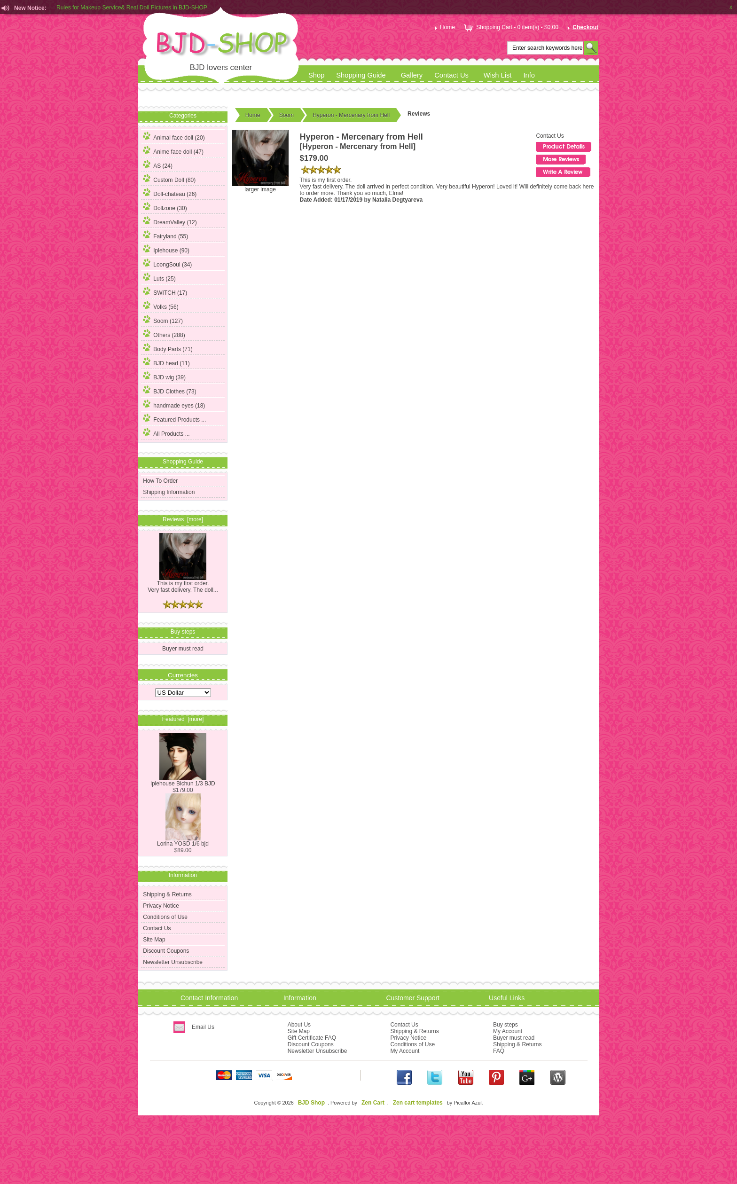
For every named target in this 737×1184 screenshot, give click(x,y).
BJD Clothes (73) (169, 390)
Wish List (498, 75)
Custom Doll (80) (169, 178)
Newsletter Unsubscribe (173, 962)
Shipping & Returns (167, 894)
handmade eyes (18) (174, 404)
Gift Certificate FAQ (312, 1038)
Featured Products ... (174, 418)
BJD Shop (311, 1102)
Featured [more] (183, 719)
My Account (404, 1051)
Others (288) (164, 333)
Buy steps (505, 1024)
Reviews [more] (183, 519)
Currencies (183, 674)
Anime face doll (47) (173, 150)
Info (529, 75)
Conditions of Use (165, 917)
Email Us (203, 1027)
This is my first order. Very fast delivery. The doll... (183, 584)
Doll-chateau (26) (169, 192)
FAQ (498, 1051)
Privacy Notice (161, 905)
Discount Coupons (166, 951)
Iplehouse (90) (166, 249)
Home (444, 27)
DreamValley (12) (169, 221)
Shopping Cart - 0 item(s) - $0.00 (510, 27)
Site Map (154, 939)
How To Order (160, 481)
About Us (299, 1024)
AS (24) (157, 164)
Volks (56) (160, 305)
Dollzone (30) (165, 207)
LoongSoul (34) (167, 263)
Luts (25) (159, 277)
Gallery (412, 75)
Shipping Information (169, 492)
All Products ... (166, 432)
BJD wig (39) (164, 376)
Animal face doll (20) (173, 136)
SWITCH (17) (165, 291)
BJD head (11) (166, 362)
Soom (286, 115)
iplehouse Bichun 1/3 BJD (182, 781)
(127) (163, 321)
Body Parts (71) (167, 348)
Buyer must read (183, 648)
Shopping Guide (360, 75)
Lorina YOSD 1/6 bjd (183, 841)
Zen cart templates (418, 1102)
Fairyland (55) (165, 235)
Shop (316, 75)
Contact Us (451, 75)
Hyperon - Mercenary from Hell (351, 115)
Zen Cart (372, 1102)
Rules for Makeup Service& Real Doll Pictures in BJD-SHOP (131, 8)
